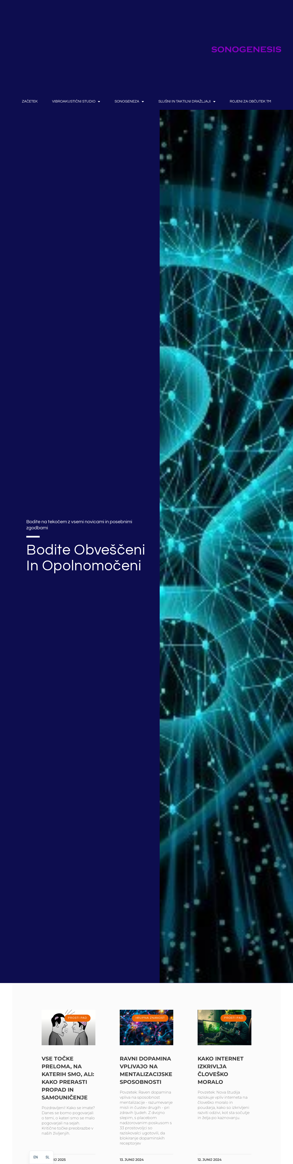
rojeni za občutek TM (250, 101)
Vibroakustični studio (76, 101)
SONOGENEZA (129, 101)
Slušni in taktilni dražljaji (186, 101)
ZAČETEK (30, 101)
